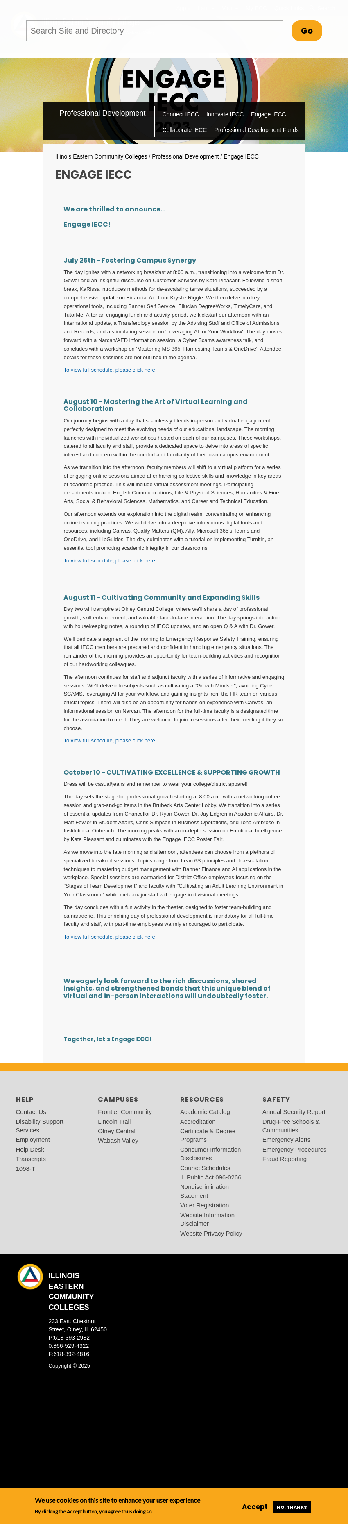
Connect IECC (181, 114)
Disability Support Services (40, 1126)
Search (322, 8)
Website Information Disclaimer (207, 1219)
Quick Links (289, 8)
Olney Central (117, 1130)
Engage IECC (268, 114)
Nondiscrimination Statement (204, 1191)
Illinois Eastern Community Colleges (101, 156)
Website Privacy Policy (211, 1233)
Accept (255, 1507)
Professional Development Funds (256, 130)
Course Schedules (205, 1167)
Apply (183, 8)
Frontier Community (125, 1111)
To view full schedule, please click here (109, 370)
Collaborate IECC (185, 130)
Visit (230, 8)
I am (206, 8)
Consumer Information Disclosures (210, 1153)
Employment (33, 1139)
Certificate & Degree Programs (207, 1135)
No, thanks (292, 1507)
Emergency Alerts (286, 1139)
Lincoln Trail (114, 1121)
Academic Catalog (205, 1111)
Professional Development (102, 113)
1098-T (26, 1168)
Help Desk (30, 1149)
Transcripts (31, 1158)
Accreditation (198, 1121)
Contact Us (31, 1111)
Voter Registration (204, 1205)
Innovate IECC (225, 114)
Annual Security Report (293, 1111)
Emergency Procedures (294, 1149)
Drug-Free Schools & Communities (291, 1126)
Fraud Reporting (284, 1158)
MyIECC (256, 8)
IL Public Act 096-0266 (211, 1177)
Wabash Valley (118, 1140)
